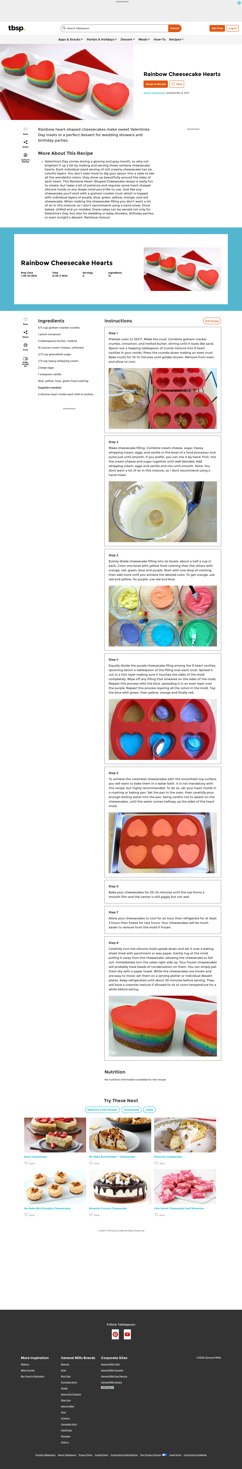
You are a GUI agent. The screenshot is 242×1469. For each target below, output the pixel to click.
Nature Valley (67, 1406)
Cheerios (65, 1418)
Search (174, 28)
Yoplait (64, 1388)
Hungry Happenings (154, 92)
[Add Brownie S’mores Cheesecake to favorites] (91, 1215)
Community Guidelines (195, 1455)
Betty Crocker (28, 1370)
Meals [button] (143, 39)
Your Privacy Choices (153, 1455)
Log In (233, 28)
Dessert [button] (126, 39)
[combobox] (114, 28)
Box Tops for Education (32, 1376)
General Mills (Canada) (112, 1370)
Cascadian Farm (69, 1424)
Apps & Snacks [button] (69, 39)
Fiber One (66, 1400)
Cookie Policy (101, 1455)
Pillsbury (25, 1364)
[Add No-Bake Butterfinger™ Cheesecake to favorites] (91, 1163)
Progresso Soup (69, 1382)
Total (63, 1412)
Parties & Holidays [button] (100, 39)
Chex (63, 1370)
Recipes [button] (175, 39)
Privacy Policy (85, 1455)
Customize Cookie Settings (124, 1455)
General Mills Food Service (114, 1376)
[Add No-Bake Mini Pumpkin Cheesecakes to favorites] (26, 1215)
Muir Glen (66, 1376)
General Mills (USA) (110, 1364)
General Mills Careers (111, 1382)
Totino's (65, 1442)
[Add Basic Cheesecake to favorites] (26, 1163)
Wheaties (65, 1436)
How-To (160, 39)
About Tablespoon (67, 1455)
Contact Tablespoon (45, 1455)
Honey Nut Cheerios (71, 1394)
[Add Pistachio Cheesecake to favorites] (156, 1163)
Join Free (217, 28)
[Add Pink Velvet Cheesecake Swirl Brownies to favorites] (156, 1215)
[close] (239, 3)
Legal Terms (175, 1455)
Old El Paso (66, 1430)
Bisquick (65, 1364)
